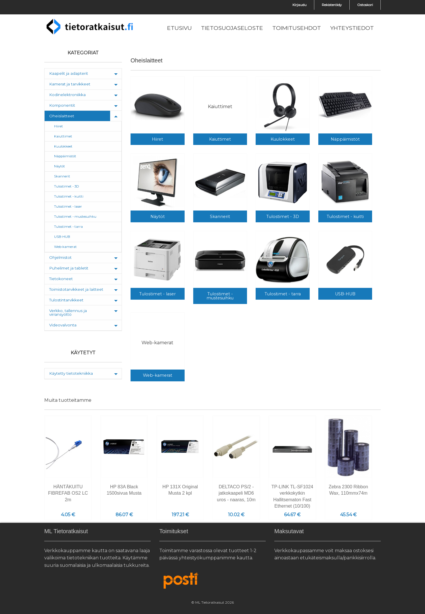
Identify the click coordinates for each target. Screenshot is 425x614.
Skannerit (62, 176)
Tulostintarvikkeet (66, 300)
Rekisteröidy (332, 5)
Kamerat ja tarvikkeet (69, 84)
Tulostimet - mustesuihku (75, 217)
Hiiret (58, 126)
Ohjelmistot (60, 257)
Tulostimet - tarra (68, 227)
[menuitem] (179, 28)
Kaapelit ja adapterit (68, 73)
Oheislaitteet (61, 116)
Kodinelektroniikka (67, 94)
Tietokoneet (61, 278)
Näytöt (59, 166)
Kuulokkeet (63, 146)
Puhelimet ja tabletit (68, 268)
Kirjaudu (299, 5)
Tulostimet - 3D (66, 186)
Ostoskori (365, 5)
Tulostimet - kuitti (68, 196)
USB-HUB (62, 237)
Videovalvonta (62, 325)
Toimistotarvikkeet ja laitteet (76, 289)
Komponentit (62, 105)
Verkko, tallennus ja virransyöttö (68, 312)
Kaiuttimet (63, 136)
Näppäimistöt (65, 156)
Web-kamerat (65, 247)
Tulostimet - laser (68, 206)
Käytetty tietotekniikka (71, 373)
